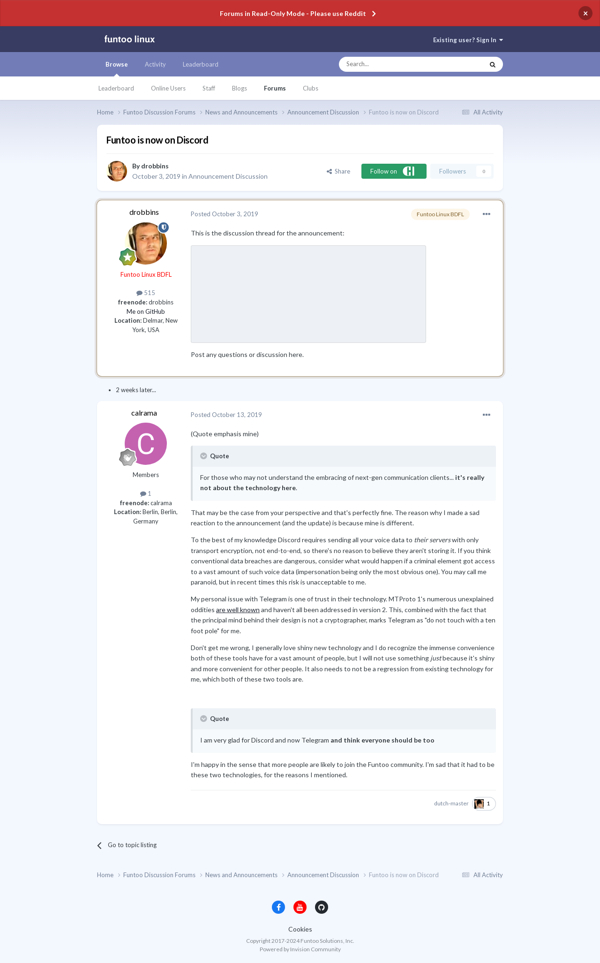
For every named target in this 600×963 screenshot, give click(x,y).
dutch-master (451, 803)
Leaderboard (116, 88)
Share (338, 171)
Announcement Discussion (228, 176)
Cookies (300, 929)
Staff (208, 88)
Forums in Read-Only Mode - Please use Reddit (293, 13)
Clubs (310, 88)
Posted (224, 214)
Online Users (168, 88)
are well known (238, 610)
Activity (155, 64)
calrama (144, 412)
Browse (116, 68)
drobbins (155, 166)
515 (145, 292)
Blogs (239, 88)
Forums (275, 88)
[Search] (392, 64)
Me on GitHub (146, 311)
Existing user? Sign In (468, 40)
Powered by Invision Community (300, 949)
